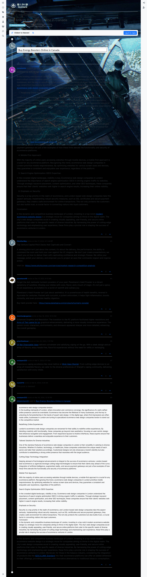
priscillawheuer (23, 341)
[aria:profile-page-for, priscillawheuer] (12, 343)
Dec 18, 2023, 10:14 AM (47, 316)
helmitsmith (21, 68)
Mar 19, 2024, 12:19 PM (43, 397)
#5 (111, 316)
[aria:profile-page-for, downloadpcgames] (12, 317)
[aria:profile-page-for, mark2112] (12, 384)
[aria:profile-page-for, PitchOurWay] (12, 243)
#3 (111, 241)
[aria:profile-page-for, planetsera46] (12, 280)
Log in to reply (130, 33)
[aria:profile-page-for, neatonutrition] (12, 46)
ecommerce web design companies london (36, 88)
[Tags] (3, 12)
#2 (111, 68)
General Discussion (17, 25)
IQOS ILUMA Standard (45, 555)
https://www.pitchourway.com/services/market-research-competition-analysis (60, 265)
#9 (111, 397)
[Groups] (3, 26)
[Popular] (3, 17)
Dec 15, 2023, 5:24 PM (42, 68)
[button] (3, 574)
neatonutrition (22, 44)
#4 (111, 278)
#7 (111, 360)
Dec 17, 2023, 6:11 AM (43, 241)
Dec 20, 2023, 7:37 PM (44, 341)
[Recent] (3, 7)
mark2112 (20, 383)
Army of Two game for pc (28, 322)
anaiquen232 (22, 360)
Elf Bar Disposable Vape (27, 344)
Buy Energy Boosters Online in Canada (53, 401)
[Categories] (3, 3)
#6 (111, 341)
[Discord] (3, 31)
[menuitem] (144, 3)
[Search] (3, 36)
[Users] (3, 22)
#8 (111, 383)
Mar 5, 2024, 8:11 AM (42, 360)
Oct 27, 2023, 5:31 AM (43, 44)
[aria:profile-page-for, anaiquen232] (12, 362)
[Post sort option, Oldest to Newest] (20, 33)
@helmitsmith (23, 401)
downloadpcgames (24, 316)
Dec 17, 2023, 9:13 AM (43, 278)
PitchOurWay (22, 241)
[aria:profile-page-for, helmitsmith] (12, 70)
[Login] (144, 3)
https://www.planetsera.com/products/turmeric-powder (64, 303)
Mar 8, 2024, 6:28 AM (40, 383)
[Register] (144, 7)
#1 (111, 44)
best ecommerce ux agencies (44, 142)
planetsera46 (22, 278)
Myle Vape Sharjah (70, 364)
